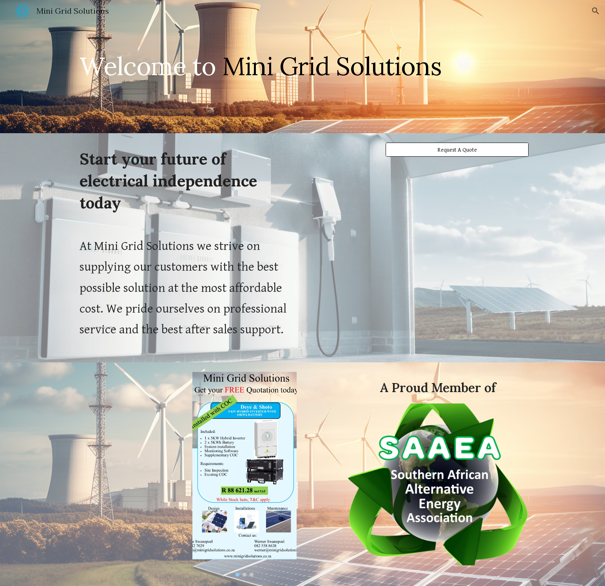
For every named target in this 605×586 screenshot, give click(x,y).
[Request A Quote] (457, 150)
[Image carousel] (244, 474)
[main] (302, 66)
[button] (595, 11)
